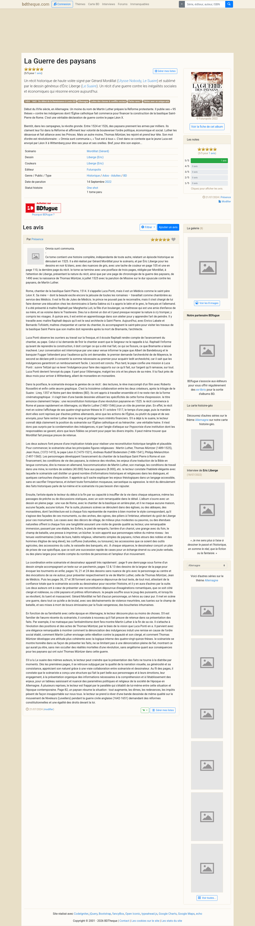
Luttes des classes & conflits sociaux (108, 101)
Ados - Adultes (111, 175)
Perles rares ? (134, 101)
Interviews (108, 4)
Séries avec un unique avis (156, 101)
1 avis (38, 73)
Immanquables (139, 4)
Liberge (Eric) (95, 157)
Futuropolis (94, 169)
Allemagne (83, 101)
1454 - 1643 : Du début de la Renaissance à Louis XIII (50, 101)
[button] (43, 207)
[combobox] (205, 4)
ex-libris (201, 389)
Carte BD (93, 4)
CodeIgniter (81, 913)
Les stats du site (171, 920)
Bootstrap (105, 913)
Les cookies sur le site (145, 920)
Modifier (225, 201)
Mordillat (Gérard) (98, 151)
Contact (124, 920)
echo (199, 913)
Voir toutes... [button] (207, 897)
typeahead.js (149, 913)
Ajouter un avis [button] (168, 227)
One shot (92, 187)
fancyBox (118, 913)
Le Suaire (150, 81)
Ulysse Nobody (129, 81)
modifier (48, 709)
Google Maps (186, 913)
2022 (108, 181)
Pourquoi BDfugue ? (43, 214)
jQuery (93, 913)
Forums (123, 4)
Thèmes (80, 4)
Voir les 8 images (207, 303)
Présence (226, 197)
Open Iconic (132, 913)
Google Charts (168, 913)
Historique (93, 175)
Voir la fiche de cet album (207, 126)
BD (125, 175)
